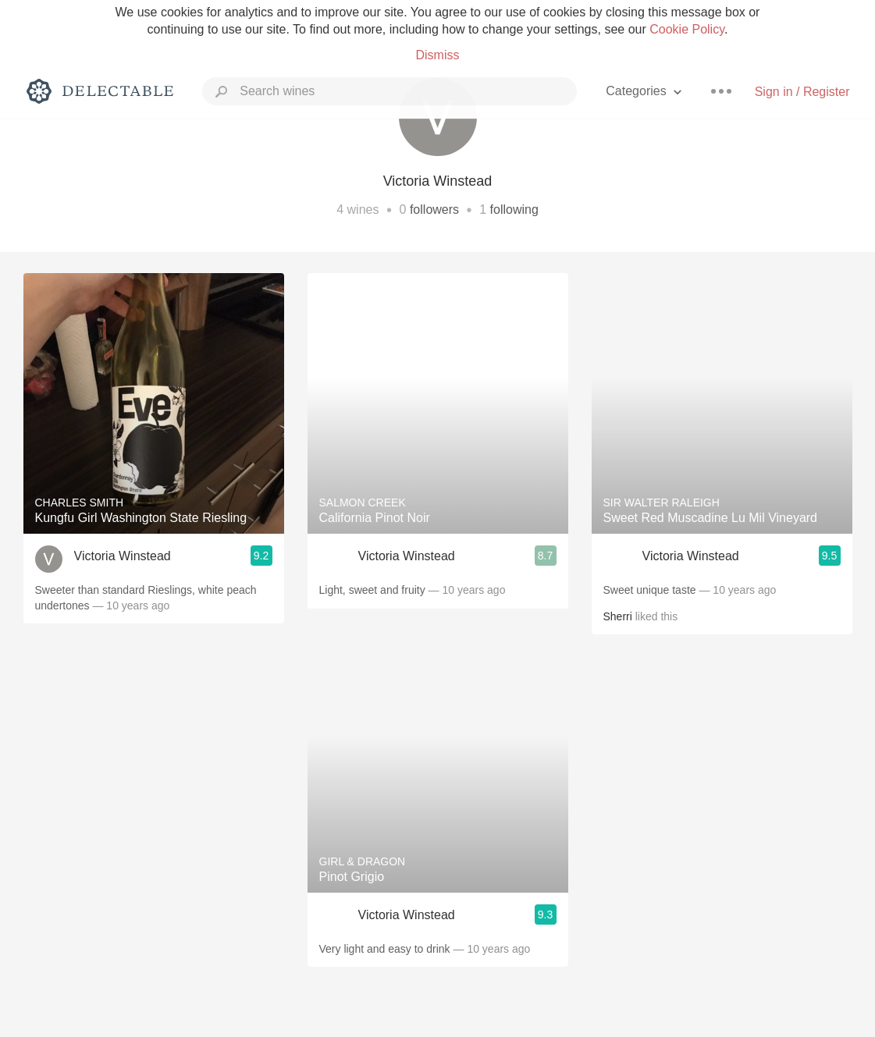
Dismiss (437, 55)
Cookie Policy (686, 29)
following (514, 209)
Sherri (617, 616)
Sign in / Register (802, 91)
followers (434, 209)
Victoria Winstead (122, 556)
